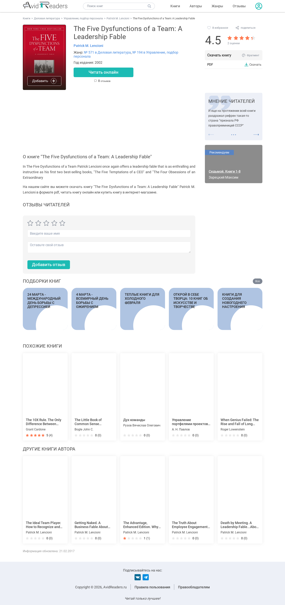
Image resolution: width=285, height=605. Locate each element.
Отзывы (239, 6)
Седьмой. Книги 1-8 (225, 171)
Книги (175, 6)
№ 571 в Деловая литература (107, 52)
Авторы (196, 6)
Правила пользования (152, 587)
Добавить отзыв (48, 264)
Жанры (217, 6)
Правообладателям (194, 587)
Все (257, 281)
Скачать (255, 64)
